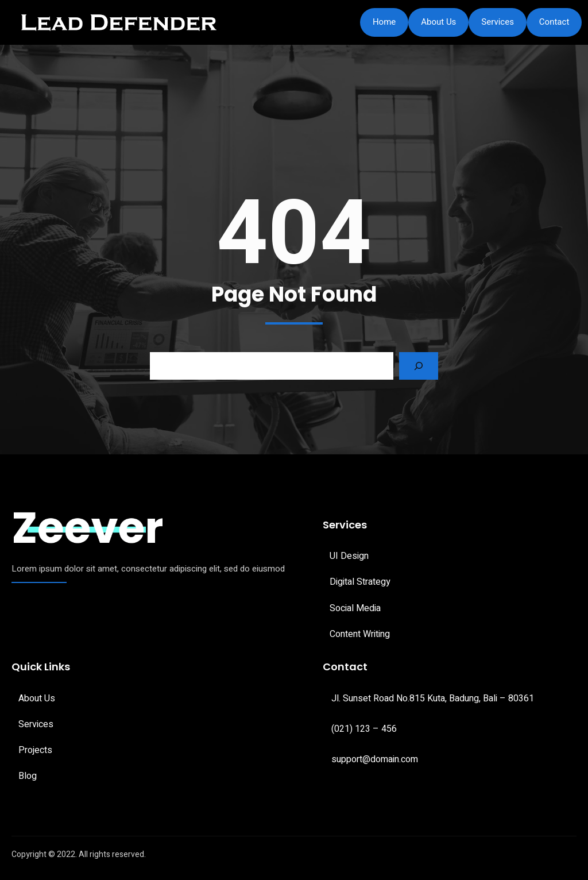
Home (384, 22)
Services (497, 22)
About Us (438, 22)
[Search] (418, 366)
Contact (554, 22)
